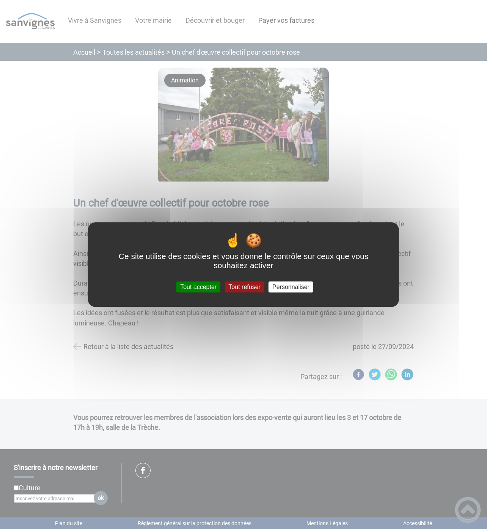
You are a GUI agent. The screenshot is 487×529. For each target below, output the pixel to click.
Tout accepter (198, 287)
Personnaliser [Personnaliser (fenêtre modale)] (290, 287)
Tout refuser (244, 287)
